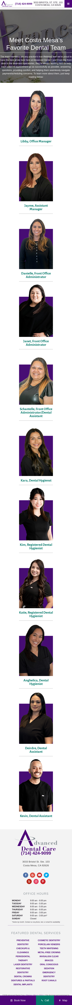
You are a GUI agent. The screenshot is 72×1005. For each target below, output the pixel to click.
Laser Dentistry (23, 964)
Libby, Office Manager (36, 141)
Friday (15, 913)
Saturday (17, 916)
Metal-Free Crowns (49, 952)
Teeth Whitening (49, 948)
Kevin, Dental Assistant (36, 816)
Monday (16, 900)
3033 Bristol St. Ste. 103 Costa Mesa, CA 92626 (48, 3)
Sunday (16, 919)
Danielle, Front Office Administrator (36, 275)
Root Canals (49, 980)
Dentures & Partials (23, 980)
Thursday (17, 909)
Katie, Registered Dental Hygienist (36, 614)
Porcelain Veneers (49, 944)
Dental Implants (23, 984)
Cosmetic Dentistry (49, 940)
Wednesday (18, 906)
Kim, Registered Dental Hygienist (36, 546)
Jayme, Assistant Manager (36, 207)
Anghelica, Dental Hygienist (36, 682)
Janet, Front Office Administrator (36, 343)
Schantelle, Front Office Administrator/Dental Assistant (36, 412)
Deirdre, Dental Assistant (36, 749)
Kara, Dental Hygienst (36, 480)
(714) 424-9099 (23, 4)
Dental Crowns (23, 976)
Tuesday (16, 903)
